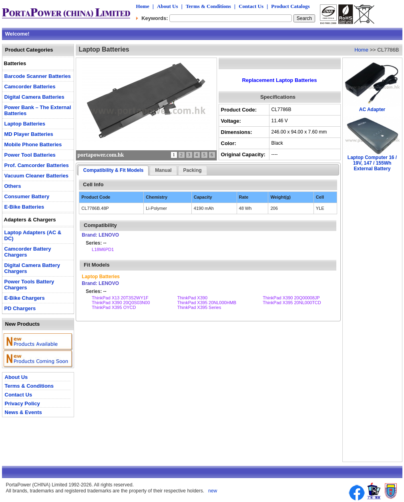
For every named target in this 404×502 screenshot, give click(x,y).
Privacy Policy (22, 403)
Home (142, 6)
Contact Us (251, 6)
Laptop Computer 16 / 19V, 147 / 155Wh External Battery (372, 163)
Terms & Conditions (208, 6)
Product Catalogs (290, 6)
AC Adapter (372, 109)
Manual (163, 170)
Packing (192, 170)
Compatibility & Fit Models (113, 170)
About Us (167, 6)
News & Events (23, 412)
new (212, 491)
